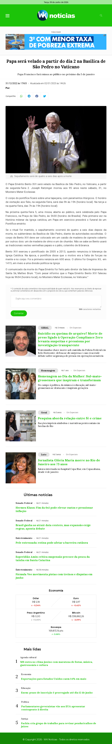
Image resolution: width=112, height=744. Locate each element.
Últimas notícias (38, 495)
